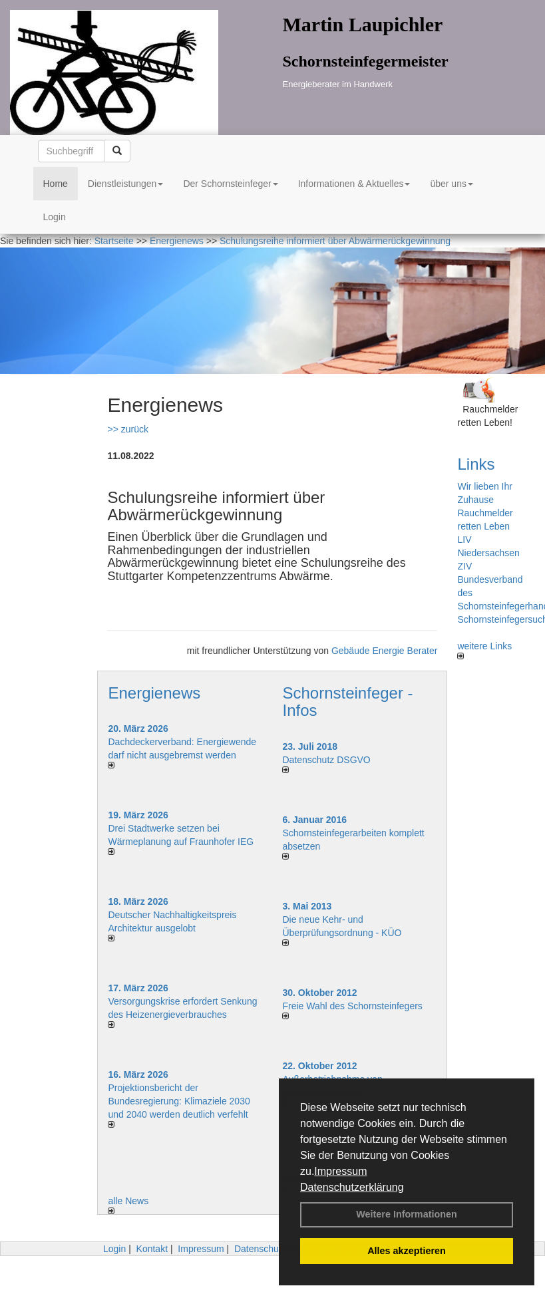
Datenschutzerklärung (352, 1187)
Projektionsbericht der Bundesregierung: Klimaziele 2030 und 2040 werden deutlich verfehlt (179, 1101)
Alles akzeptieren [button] (406, 1250)
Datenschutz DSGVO (326, 759)
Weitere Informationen (406, 1214)
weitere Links (484, 650)
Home (55, 183)
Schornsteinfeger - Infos (347, 701)
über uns (451, 183)
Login (54, 217)
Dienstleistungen (126, 183)
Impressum (340, 1171)
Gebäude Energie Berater (384, 650)
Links (475, 464)
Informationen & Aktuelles (354, 183)
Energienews (154, 693)
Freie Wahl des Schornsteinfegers (352, 1006)
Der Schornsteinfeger (230, 183)
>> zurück (127, 429)
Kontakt (152, 1248)
